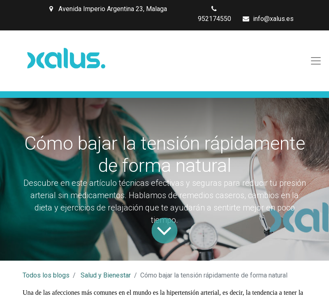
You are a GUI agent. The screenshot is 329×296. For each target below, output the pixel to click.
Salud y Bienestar (106, 275)
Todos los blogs (46, 275)
